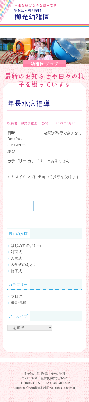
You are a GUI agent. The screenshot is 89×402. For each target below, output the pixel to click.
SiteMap (68, 16)
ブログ (68, 5)
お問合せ (79, 5)
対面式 (16, 252)
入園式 (16, 258)
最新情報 (18, 303)
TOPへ (78, 384)
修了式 (16, 271)
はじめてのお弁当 (26, 246)
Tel (79, 16)
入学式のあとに (24, 265)
